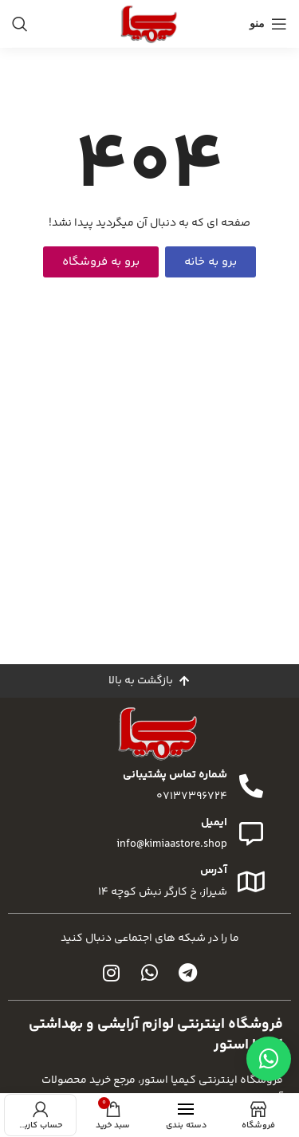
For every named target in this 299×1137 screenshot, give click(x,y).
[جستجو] (20, 24)
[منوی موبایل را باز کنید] (268, 24)
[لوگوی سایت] (149, 24)
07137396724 (191, 796)
